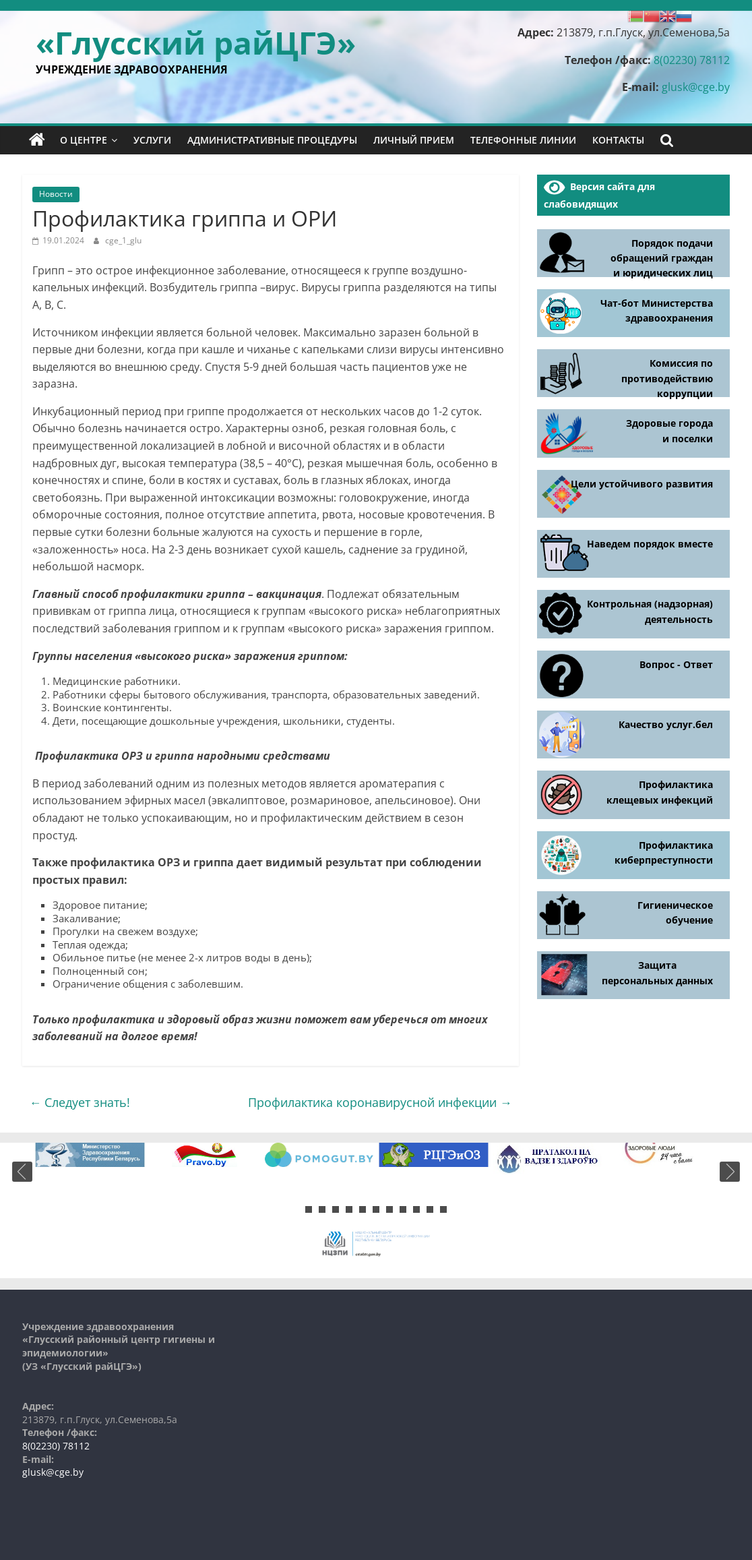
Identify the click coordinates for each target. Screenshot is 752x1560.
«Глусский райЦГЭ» (196, 42)
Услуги (152, 139)
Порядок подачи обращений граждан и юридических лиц (661, 258)
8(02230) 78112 (692, 60)
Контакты (618, 139)
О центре (83, 139)
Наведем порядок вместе (650, 543)
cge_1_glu (123, 240)
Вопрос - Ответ (676, 664)
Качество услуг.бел (666, 724)
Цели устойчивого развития (642, 483)
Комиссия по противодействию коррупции (667, 378)
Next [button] (730, 1172)
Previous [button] (22, 1172)
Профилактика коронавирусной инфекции (380, 1102)
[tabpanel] (89, 1155)
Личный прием (413, 139)
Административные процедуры (272, 139)
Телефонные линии (523, 139)
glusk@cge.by (696, 87)
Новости (56, 194)
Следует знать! (79, 1102)
